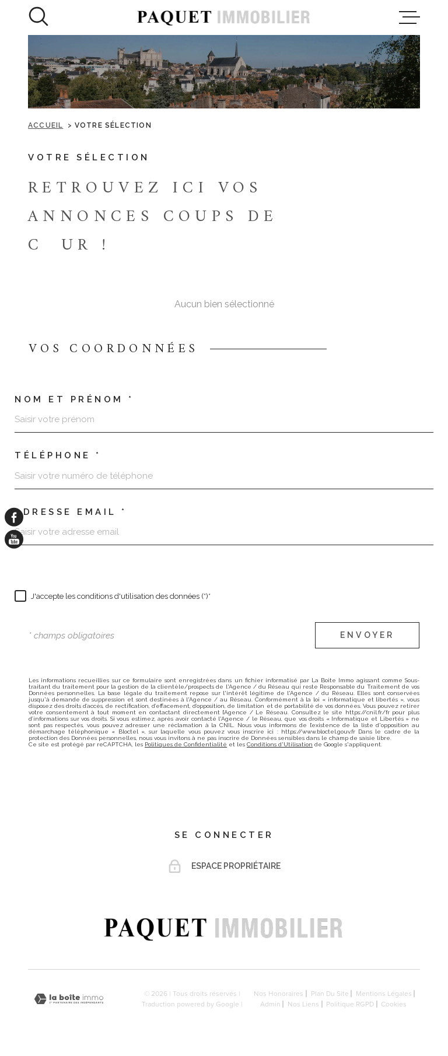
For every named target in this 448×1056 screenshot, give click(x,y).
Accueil (45, 125)
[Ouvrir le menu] (409, 17)
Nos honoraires (278, 993)
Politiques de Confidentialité (186, 744)
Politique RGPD (350, 1004)
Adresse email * (71, 512)
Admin (270, 1004)
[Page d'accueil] (224, 17)
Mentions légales (384, 993)
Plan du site (330, 993)
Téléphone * (58, 455)
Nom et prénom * (74, 399)
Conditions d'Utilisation (280, 744)
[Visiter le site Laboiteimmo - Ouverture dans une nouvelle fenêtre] (69, 999)
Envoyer (367, 635)
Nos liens (303, 1004)
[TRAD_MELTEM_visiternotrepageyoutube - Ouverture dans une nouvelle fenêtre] (14, 539)
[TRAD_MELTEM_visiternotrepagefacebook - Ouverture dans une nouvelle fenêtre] (14, 516)
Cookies (394, 1004)
